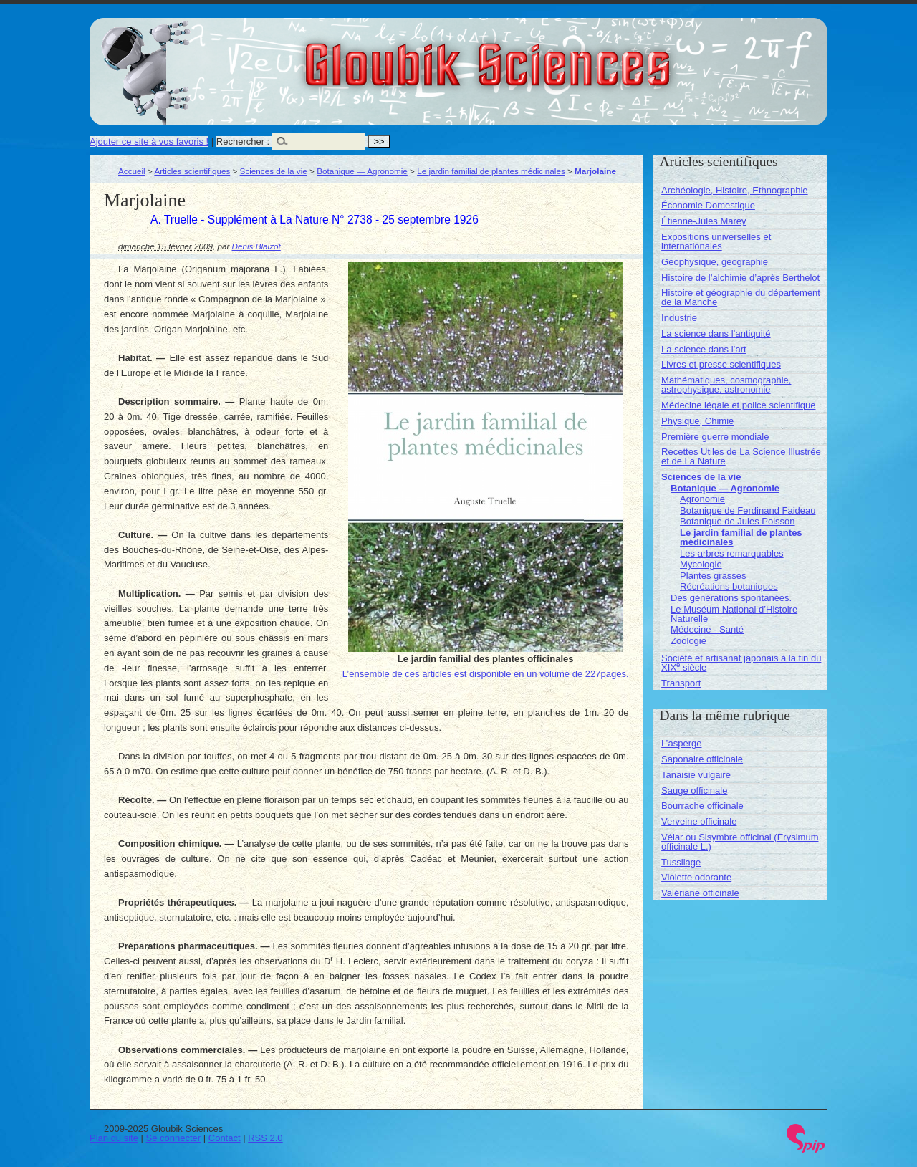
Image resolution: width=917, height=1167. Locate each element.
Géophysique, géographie (714, 261)
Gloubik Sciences (568, 56)
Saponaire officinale (702, 759)
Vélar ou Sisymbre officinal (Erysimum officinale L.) (739, 842)
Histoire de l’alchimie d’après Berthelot (740, 277)
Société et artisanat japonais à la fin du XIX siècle (741, 663)
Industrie (679, 317)
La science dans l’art (703, 349)
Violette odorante (696, 877)
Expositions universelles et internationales (716, 241)
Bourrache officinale (702, 805)
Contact (224, 1138)
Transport (681, 683)
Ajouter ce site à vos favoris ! (149, 141)
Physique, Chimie (697, 421)
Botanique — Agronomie (362, 171)
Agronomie (702, 499)
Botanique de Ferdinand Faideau (747, 510)
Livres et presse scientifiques (721, 364)
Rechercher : (242, 141)
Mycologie (701, 564)
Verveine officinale (698, 821)
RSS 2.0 (265, 1138)
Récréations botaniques (729, 586)
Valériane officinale (700, 893)
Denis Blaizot (256, 246)
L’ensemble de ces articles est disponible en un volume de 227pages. (485, 673)
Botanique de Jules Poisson (737, 521)
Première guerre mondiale (715, 436)
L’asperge (681, 743)
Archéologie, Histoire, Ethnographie (734, 190)
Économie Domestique (708, 205)
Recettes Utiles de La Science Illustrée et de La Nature (741, 456)
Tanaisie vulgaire (696, 774)
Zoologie (688, 640)
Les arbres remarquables (732, 553)
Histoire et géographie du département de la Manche (740, 297)
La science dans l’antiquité (716, 333)
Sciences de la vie (273, 171)
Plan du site (114, 1138)
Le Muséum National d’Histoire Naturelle (734, 614)
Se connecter (173, 1138)
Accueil (131, 171)
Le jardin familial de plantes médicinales (491, 171)
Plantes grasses (713, 575)
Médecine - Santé (707, 629)
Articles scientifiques (192, 171)
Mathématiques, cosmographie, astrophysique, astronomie (726, 385)
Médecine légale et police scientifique (738, 405)
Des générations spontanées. (731, 597)
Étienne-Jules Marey (703, 221)
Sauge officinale (694, 790)
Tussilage (681, 862)
